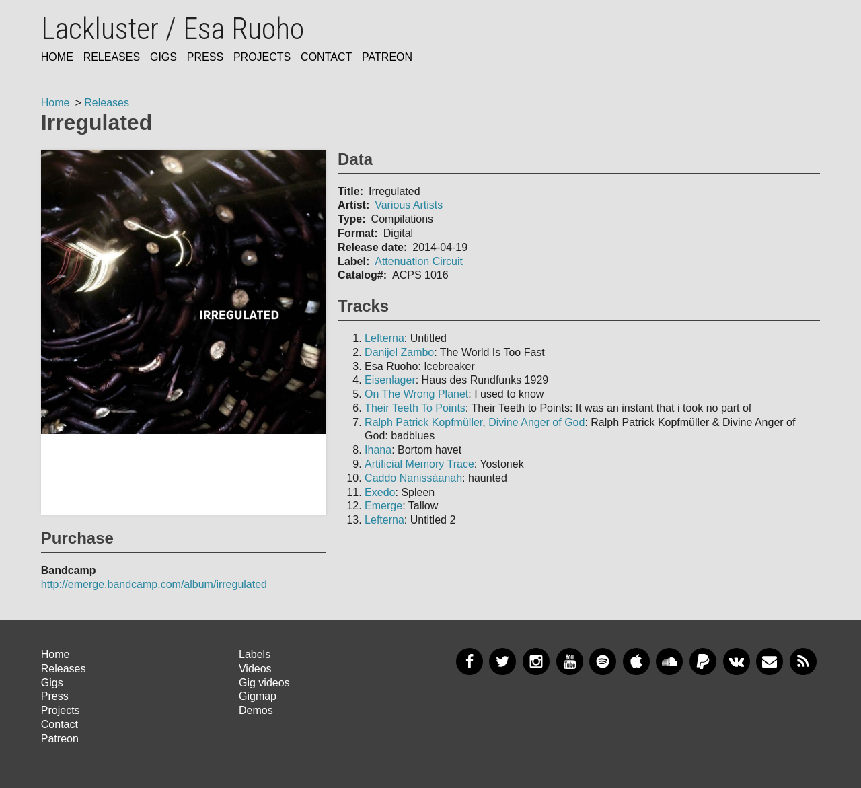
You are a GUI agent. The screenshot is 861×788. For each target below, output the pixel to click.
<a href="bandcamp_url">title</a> (183, 474)
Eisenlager (390, 380)
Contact (326, 57)
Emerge (383, 505)
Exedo (380, 492)
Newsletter (769, 661)
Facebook (469, 661)
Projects (262, 57)
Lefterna (384, 338)
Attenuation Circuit (419, 261)
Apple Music (636, 661)
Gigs (163, 57)
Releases (111, 57)
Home (57, 57)
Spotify (602, 661)
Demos (256, 710)
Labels (254, 654)
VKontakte (736, 661)
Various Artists (409, 205)
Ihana (378, 450)
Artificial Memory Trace (419, 464)
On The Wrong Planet (416, 394)
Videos (255, 668)
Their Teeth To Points (415, 408)
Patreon (387, 57)
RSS (803, 661)
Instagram (536, 661)
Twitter (502, 661)
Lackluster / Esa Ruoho (172, 28)
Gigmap (257, 696)
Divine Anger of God (536, 422)
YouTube (569, 661)
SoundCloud (669, 661)
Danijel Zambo (399, 352)
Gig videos (264, 682)
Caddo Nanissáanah (413, 478)
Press (205, 57)
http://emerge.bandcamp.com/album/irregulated (154, 584)
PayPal (702, 661)
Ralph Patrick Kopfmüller (423, 422)
